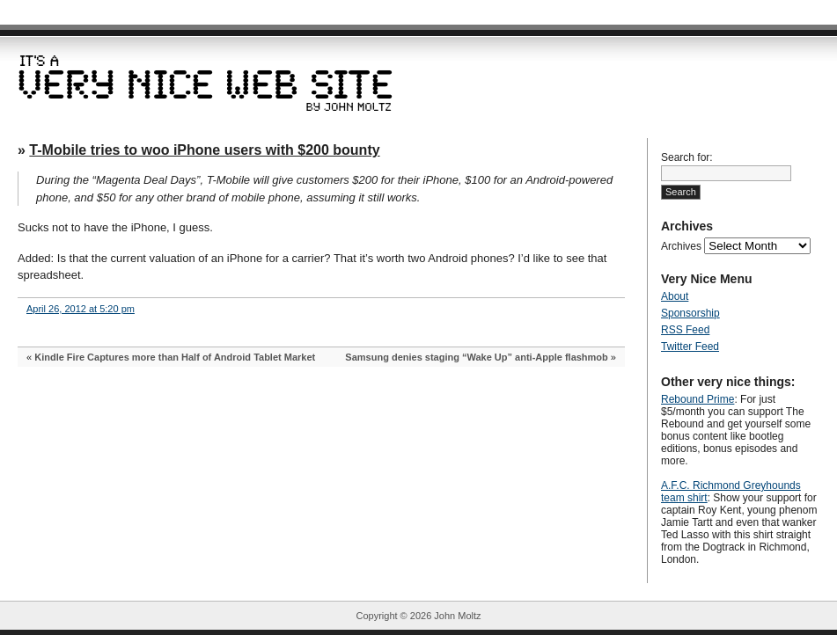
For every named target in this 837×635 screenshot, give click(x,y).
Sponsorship (690, 313)
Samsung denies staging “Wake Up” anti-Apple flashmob (476, 357)
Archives (681, 246)
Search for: (687, 157)
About (674, 296)
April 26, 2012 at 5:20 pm (80, 308)
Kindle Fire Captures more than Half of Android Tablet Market (174, 357)
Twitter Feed (690, 346)
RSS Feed (685, 330)
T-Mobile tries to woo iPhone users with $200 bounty (204, 149)
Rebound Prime (697, 399)
